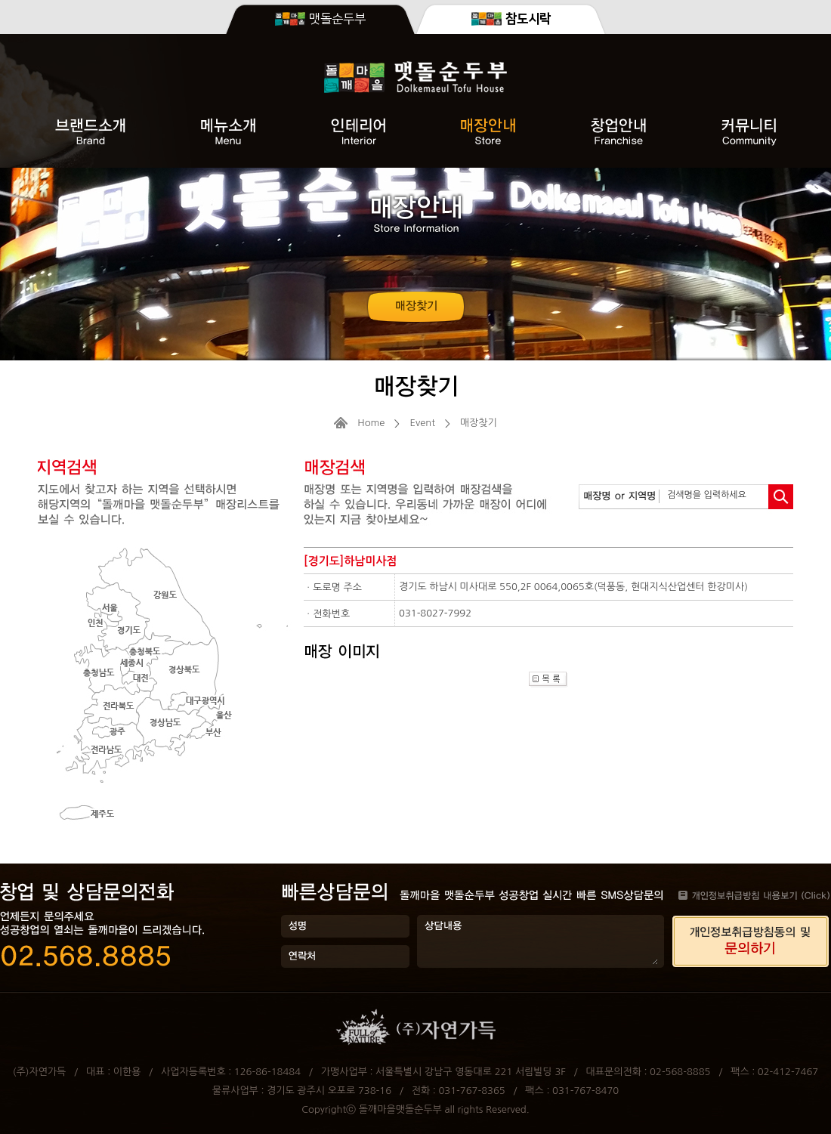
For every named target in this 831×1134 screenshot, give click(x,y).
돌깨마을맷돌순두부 (400, 1109)
